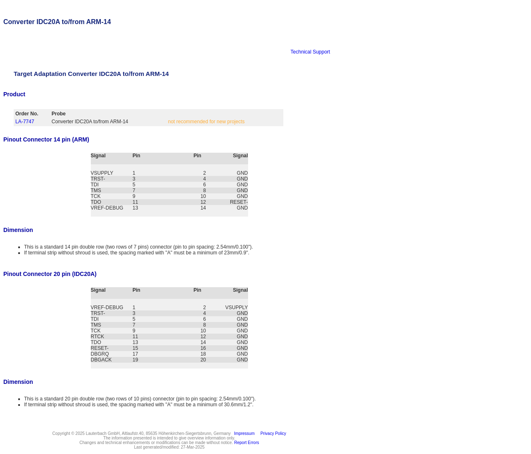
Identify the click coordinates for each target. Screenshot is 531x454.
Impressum (243, 433)
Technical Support (310, 52)
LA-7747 (24, 121)
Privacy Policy (272, 433)
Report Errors (246, 442)
